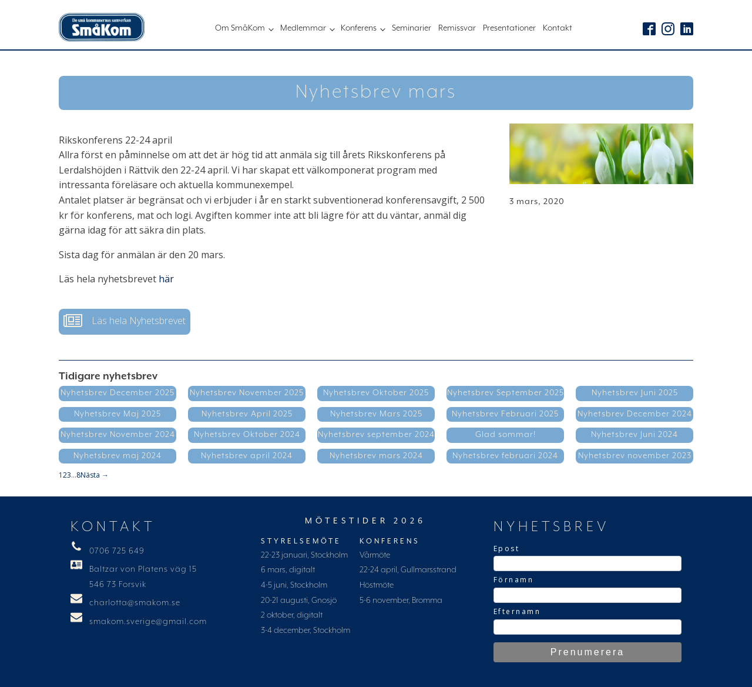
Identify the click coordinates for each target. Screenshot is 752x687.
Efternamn (517, 611)
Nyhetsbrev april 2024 (247, 456)
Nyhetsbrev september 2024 (376, 434)
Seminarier (411, 28)
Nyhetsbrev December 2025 (117, 393)
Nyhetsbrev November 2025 (247, 393)
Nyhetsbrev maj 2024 (117, 456)
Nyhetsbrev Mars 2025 (376, 414)
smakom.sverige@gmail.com (148, 621)
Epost (507, 548)
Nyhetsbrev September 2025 (505, 393)
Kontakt (557, 28)
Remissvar (457, 28)
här (166, 278)
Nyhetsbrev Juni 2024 (634, 434)
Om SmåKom (240, 28)
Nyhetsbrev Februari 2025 (505, 414)
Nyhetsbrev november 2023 (634, 456)
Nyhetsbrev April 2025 (247, 414)
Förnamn (514, 580)
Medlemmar (303, 28)
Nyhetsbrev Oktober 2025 (376, 393)
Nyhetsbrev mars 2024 (376, 456)
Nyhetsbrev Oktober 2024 (247, 434)
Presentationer (509, 28)
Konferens (359, 28)
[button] (124, 322)
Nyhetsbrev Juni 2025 (635, 393)
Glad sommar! (505, 434)
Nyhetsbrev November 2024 (118, 434)
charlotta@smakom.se (134, 603)
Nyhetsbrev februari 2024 (505, 456)
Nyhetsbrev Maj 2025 (117, 414)
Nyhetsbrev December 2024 (635, 414)
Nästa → (94, 475)
